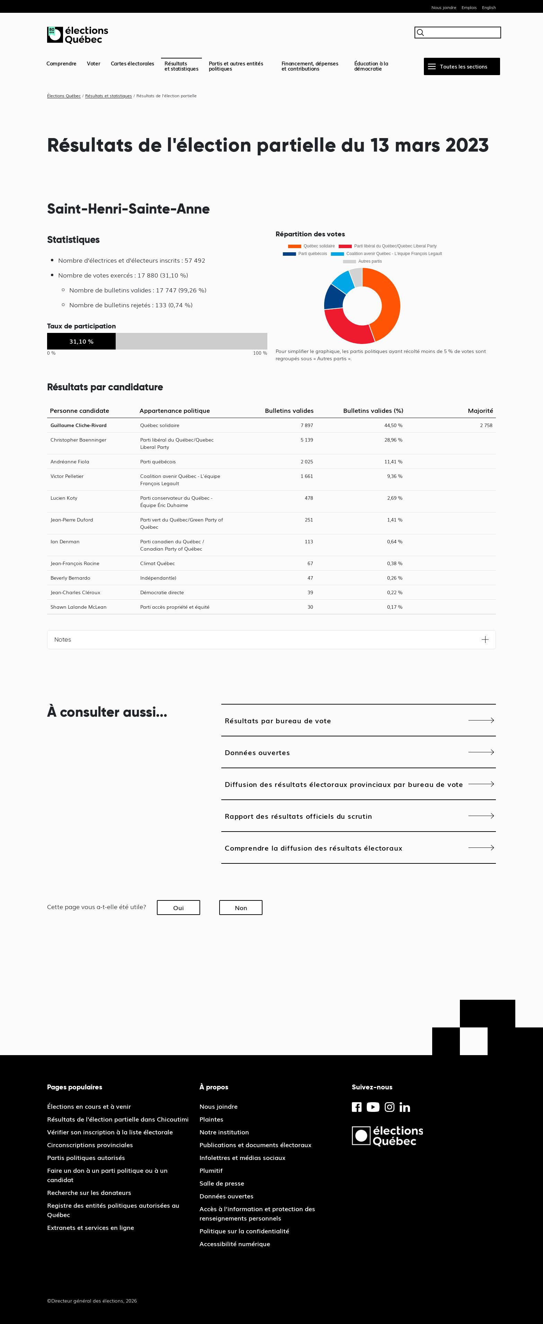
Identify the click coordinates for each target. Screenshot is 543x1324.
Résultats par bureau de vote (278, 720)
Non (241, 907)
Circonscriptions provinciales (90, 1144)
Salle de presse (221, 1182)
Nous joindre (443, 7)
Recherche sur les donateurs (89, 1192)
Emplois (469, 7)
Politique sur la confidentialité (244, 1230)
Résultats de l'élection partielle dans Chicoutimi (118, 1118)
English (489, 7)
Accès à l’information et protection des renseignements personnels (257, 1213)
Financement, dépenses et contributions (310, 65)
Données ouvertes (257, 752)
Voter (93, 63)
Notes (62, 639)
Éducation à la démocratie (371, 65)
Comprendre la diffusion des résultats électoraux (313, 847)
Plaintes (211, 1118)
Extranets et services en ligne (90, 1227)
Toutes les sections (463, 66)
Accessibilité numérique (234, 1243)
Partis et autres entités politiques (236, 65)
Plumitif (211, 1170)
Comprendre (61, 63)
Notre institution (224, 1131)
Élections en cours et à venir (89, 1105)
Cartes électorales (132, 63)
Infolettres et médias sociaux (242, 1157)
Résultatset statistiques (181, 65)
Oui (178, 907)
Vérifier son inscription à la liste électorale (110, 1131)
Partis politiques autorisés (86, 1157)
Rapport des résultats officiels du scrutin (298, 815)
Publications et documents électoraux (255, 1144)
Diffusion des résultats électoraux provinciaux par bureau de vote (344, 784)
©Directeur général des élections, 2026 (92, 1300)
